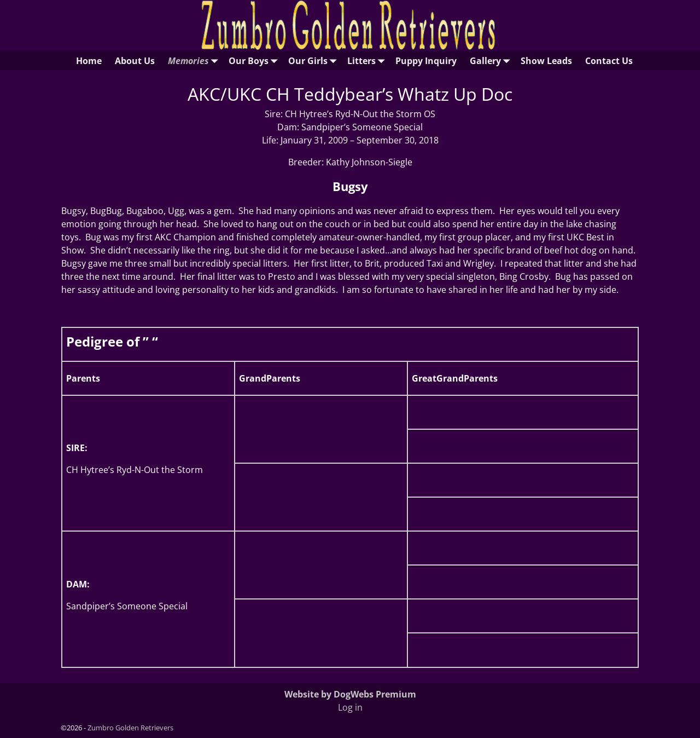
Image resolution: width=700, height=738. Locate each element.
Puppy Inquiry (426, 61)
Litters (368, 60)
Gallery (492, 60)
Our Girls (314, 60)
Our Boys (255, 60)
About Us (135, 61)
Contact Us (609, 61)
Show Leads (546, 61)
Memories (195, 60)
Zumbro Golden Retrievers (130, 728)
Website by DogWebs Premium (350, 694)
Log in (350, 707)
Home (89, 61)
